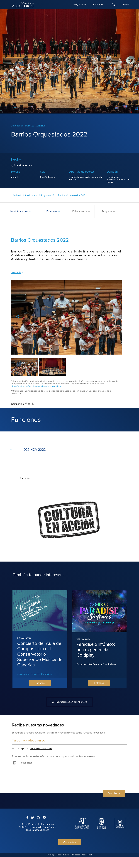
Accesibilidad (87, 855)
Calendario (98, 4)
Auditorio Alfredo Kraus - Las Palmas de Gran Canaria (23, 4)
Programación (80, 4)
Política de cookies (63, 855)
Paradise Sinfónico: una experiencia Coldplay (95, 649)
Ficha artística (80, 211)
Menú (126, 4)
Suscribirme (114, 793)
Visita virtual (69, 842)
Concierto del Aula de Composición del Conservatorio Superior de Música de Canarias (40, 654)
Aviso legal (51, 855)
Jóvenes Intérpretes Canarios (34, 674)
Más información (20, 211)
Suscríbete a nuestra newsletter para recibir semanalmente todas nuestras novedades (58, 732)
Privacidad (76, 855)
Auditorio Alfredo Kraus (25, 195)
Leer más (17, 272)
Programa (108, 211)
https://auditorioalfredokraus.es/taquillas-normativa (36, 386)
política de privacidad (40, 748)
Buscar (113, 4)
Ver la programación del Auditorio (69, 701)
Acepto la (32, 748)
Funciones (53, 211)
